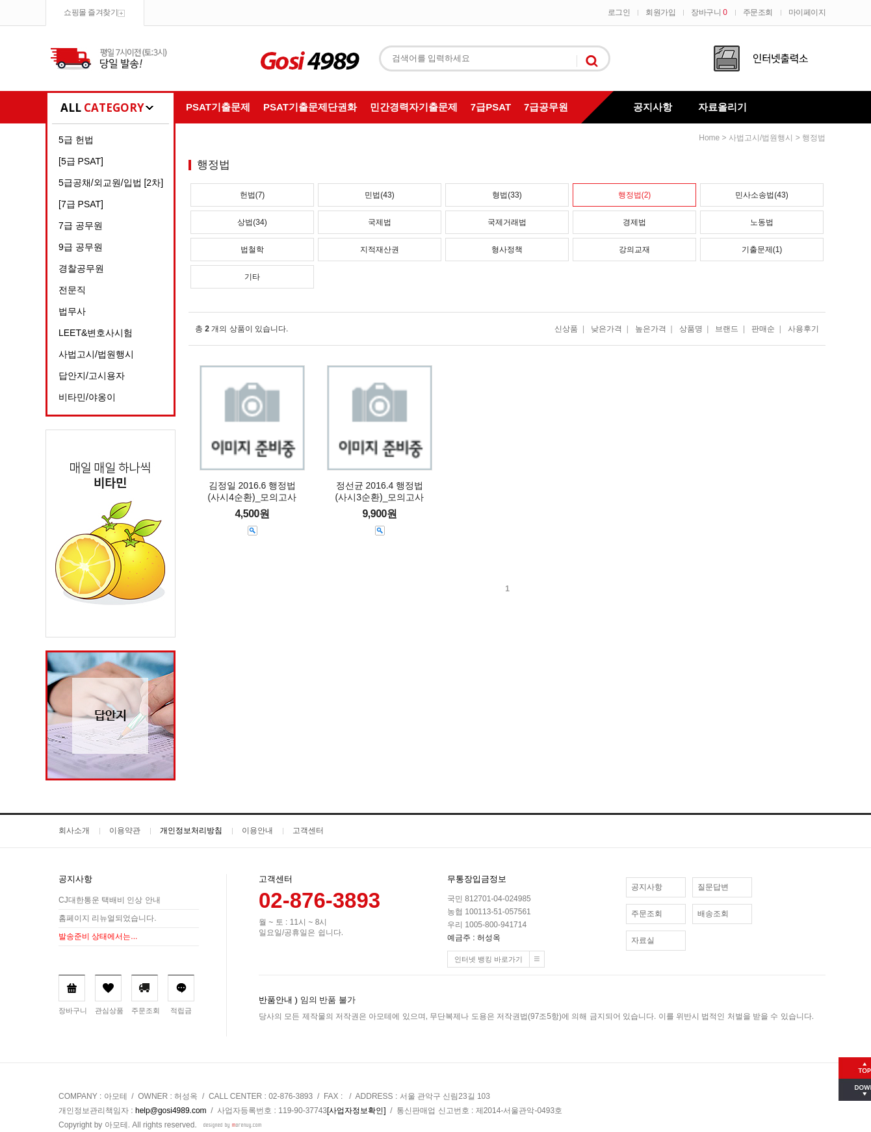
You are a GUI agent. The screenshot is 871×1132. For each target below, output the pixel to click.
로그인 (619, 12)
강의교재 (634, 249)
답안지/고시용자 (91, 375)
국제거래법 (507, 222)
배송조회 (713, 913)
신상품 (566, 328)
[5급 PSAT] (80, 161)
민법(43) (379, 194)
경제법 (634, 222)
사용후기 (803, 328)
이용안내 (257, 830)
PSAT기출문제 (218, 106)
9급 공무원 (80, 247)
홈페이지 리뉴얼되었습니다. (107, 918)
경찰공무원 (81, 268)
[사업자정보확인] (356, 1110)
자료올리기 (722, 106)
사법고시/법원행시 (96, 354)
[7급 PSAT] (80, 204)
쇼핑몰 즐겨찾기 (91, 12)
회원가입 (660, 12)
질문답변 (713, 887)
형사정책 (507, 249)
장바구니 (709, 12)
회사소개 (74, 830)
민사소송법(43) (761, 194)
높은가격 (650, 328)
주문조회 (758, 12)
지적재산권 (379, 249)
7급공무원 (546, 106)
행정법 (814, 137)
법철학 (252, 249)
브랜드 (726, 328)
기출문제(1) (762, 249)
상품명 (691, 328)
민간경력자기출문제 (414, 106)
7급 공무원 (80, 225)
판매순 (763, 328)
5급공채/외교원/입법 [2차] (110, 182)
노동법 (762, 222)
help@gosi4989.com (171, 1110)
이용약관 (124, 830)
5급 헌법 (76, 140)
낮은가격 (606, 328)
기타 (252, 276)
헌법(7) (252, 194)
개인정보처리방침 (191, 830)
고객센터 (308, 830)
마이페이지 (807, 12)
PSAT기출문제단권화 (310, 106)
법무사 (72, 311)
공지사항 (652, 106)
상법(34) (251, 222)
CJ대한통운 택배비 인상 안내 (109, 900)
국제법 (379, 222)
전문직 (72, 290)
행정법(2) (634, 194)
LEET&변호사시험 (95, 333)
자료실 (643, 940)
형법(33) (506, 194)
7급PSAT (491, 106)
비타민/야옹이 (87, 397)
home (709, 137)
